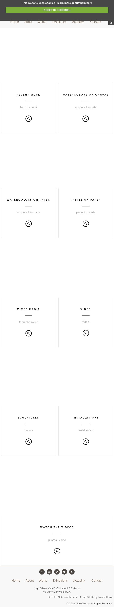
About (28, 21)
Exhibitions (59, 21)
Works (42, 21)
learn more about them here (74, 2)
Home (14, 21)
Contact (96, 21)
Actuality (78, 21)
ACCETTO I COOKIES (56, 9)
